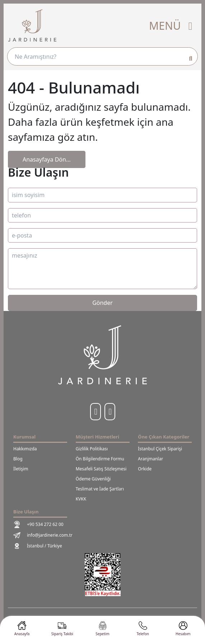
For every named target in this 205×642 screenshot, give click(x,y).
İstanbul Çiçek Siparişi (160, 449)
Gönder (102, 303)
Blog (18, 459)
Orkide (145, 469)
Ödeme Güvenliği (93, 479)
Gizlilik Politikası (92, 449)
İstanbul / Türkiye (37, 546)
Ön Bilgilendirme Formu (100, 459)
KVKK (81, 499)
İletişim (20, 469)
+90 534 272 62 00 (38, 524)
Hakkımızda (25, 449)
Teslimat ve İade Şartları (100, 489)
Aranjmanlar (150, 459)
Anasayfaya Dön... (47, 159)
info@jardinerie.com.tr (43, 535)
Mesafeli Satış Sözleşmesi (101, 469)
